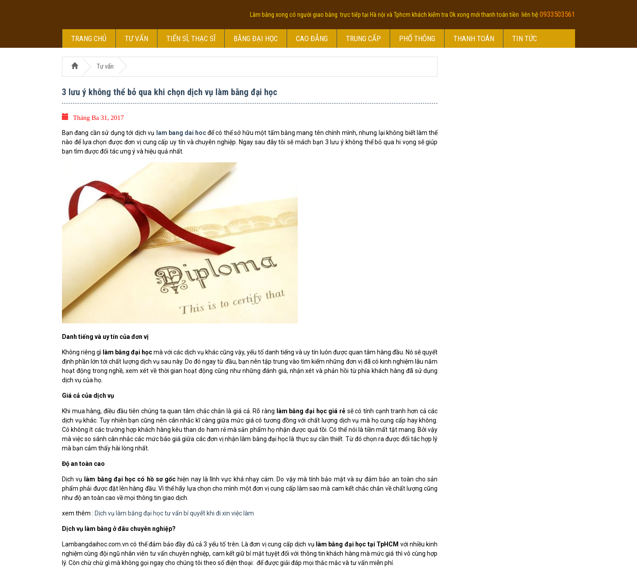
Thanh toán (473, 38)
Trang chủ (89, 38)
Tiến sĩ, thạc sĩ (190, 38)
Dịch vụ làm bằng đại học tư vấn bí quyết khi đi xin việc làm (174, 513)
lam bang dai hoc (181, 132)
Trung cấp (363, 38)
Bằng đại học (256, 38)
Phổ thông (417, 38)
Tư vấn (136, 38)
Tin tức (524, 38)
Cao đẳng (312, 38)
